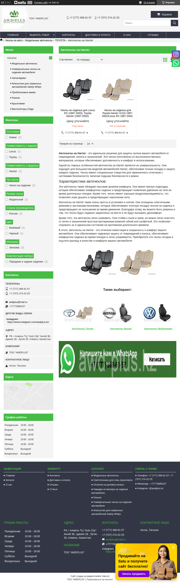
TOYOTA (60, 40)
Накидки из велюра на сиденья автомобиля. (109, 491)
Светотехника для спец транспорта (112, 480)
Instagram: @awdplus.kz (150, 488)
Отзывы (153, 35)
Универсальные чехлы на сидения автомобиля (111, 504)
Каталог (12, 57)
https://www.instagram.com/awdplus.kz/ (28, 322)
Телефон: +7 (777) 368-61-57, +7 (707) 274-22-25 (154, 477)
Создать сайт (41, 2)
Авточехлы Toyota (82, 328)
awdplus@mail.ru (18, 302)
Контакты (68, 35)
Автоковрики (19, 78)
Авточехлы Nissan (121, 328)
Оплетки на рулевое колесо (108, 484)
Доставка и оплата (97, 35)
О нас (127, 35)
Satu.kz (105, 576)
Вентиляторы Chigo (23, 109)
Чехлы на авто (13, 40)
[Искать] (174, 23)
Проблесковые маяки (23, 92)
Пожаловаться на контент (100, 579)
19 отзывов (149, 2)
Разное (16, 97)
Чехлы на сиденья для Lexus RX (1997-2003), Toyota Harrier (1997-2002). (77, 113)
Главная (13, 35)
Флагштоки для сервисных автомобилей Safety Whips (107, 512)
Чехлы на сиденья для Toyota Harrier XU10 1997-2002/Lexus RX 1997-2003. (117, 113)
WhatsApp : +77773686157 (151, 483)
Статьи (53, 489)
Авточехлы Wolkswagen (158, 328)
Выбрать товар (39, 35)
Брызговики (18, 103)
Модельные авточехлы (38, 40)
